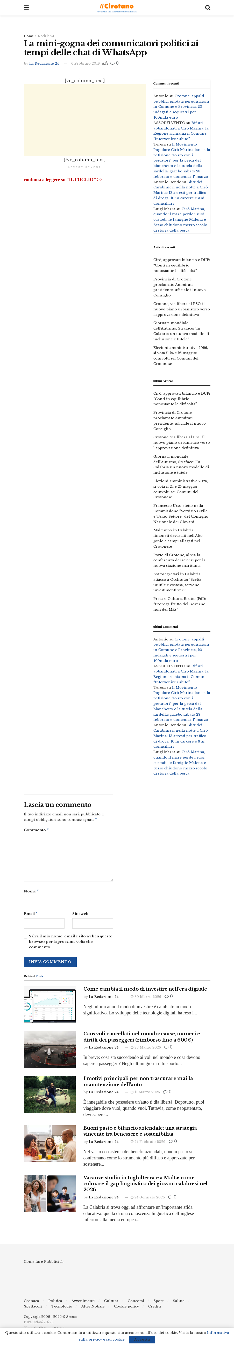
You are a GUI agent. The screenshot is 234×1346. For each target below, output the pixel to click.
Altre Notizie (93, 1308)
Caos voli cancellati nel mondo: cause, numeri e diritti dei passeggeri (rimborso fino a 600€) (141, 1039)
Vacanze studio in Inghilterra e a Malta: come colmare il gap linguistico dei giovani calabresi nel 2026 (145, 1186)
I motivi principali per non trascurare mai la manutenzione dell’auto (138, 1083)
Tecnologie (61, 1308)
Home (29, 36)
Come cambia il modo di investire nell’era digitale (145, 991)
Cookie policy (126, 1308)
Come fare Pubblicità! (43, 1263)
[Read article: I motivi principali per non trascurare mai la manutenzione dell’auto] (50, 1096)
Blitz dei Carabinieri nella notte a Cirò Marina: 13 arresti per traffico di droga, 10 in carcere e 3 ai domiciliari (180, 193)
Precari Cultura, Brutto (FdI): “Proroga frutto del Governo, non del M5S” (179, 604)
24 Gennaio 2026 (148, 1199)
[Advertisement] (85, 120)
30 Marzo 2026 (146, 999)
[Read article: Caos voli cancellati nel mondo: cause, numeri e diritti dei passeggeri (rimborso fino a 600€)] (50, 1051)
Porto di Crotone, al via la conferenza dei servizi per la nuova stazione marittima (179, 560)
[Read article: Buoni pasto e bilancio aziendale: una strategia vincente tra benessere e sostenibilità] (50, 1145)
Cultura (111, 1303)
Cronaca (31, 1303)
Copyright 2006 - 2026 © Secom (50, 1319)
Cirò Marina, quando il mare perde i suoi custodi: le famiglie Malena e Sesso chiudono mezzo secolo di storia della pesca (180, 220)
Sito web (80, 915)
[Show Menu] (26, 8)
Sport (158, 1303)
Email (31, 915)
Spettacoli (33, 1308)
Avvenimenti (83, 1303)
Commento (36, 830)
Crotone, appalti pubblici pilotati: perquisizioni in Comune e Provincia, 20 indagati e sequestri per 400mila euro (181, 107)
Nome (31, 892)
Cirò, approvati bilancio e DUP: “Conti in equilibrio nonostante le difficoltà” (181, 265)
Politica (55, 1303)
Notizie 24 (46, 36)
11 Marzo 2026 (145, 1094)
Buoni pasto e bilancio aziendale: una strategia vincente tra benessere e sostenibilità (140, 1133)
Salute (179, 1303)
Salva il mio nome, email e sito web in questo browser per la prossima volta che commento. (70, 943)
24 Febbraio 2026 (148, 1144)
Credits (154, 1308)
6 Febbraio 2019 (85, 63)
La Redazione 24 (44, 63)
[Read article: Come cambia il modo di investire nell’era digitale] (50, 1006)
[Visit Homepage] (117, 7)
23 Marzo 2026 (146, 1049)
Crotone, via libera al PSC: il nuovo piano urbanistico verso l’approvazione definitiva (181, 309)
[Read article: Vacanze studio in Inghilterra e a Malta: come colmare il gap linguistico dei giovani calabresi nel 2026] (50, 1195)
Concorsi (136, 1303)
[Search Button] (207, 8)
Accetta (142, 1339)
